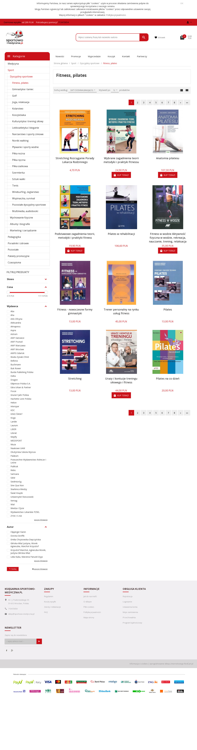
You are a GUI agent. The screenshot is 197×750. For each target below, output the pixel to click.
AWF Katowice (17, 338)
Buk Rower (16, 368)
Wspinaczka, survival (23, 198)
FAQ (46, 612)
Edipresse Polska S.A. (20, 383)
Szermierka (18, 172)
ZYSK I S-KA (16, 515)
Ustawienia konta (130, 607)
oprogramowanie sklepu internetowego (167, 663)
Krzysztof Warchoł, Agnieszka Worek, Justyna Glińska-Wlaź (28, 551)
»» (187, 102)
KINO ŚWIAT (17, 414)
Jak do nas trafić (90, 596)
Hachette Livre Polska (21, 398)
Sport (11, 70)
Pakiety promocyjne (18, 256)
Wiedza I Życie (17, 508)
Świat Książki (17, 493)
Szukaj (12, 569)
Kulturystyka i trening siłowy (27, 121)
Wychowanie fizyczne (21, 217)
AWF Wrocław (17, 349)
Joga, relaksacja (20, 102)
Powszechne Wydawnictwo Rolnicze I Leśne (28, 461)
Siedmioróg (16, 481)
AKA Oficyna (16, 318)
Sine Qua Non (17, 485)
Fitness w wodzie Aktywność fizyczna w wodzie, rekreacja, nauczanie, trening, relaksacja (167, 237)
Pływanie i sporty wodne (25, 147)
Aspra (13, 330)
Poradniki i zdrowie (18, 243)
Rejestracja (127, 596)
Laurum (14, 425)
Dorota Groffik (17, 535)
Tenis (15, 185)
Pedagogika (14, 236)
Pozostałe (13, 249)
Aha (12, 315)
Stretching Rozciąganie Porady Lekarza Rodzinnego (75, 160)
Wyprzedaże (94, 56)
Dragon (14, 379)
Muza (13, 444)
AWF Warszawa (18, 345)
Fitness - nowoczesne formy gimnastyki (74, 311)
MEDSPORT (16, 440)
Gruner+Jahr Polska (20, 395)
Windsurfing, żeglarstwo (25, 192)
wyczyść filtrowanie (40, 520)
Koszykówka (19, 115)
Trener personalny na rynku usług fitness (121, 311)
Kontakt (126, 56)
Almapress (16, 326)
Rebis (13, 470)
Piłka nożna (18, 153)
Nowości (60, 56)
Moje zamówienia (130, 612)
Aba (12, 311)
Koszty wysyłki (50, 601)
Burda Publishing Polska (22, 372)
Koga (13, 417)
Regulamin (48, 596)
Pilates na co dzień (167, 378)
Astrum (14, 334)
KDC (13, 410)
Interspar (15, 406)
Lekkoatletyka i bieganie (25, 127)
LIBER (13, 429)
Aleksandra (16, 322)
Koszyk (111, 56)
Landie (14, 421)
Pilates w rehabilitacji (121, 234)
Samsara (15, 474)
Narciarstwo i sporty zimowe (28, 134)
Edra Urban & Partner (21, 387)
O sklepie (87, 601)
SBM (13, 477)
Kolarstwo (17, 108)
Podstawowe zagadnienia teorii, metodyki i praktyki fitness (75, 235)
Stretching (75, 378)
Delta (13, 376)
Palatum (14, 455)
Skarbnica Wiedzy (19, 489)
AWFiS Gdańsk (17, 353)
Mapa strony (88, 617)
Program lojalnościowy (132, 622)
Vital (13, 504)
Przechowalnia (129, 617)
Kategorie (16, 56)
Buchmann (16, 364)
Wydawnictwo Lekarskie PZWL (25, 512)
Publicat (14, 466)
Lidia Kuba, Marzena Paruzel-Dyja (27, 556)
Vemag (14, 500)
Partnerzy (142, 56)
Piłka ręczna (18, 160)
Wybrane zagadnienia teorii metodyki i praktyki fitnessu (121, 160)
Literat (14, 433)
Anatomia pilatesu (167, 158)
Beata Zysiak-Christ (20, 357)
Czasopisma (14, 262)
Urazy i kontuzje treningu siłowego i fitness (121, 380)
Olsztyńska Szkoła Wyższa (23, 452)
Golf (14, 95)
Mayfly (14, 436)
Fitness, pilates (20, 82)
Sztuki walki (18, 179)
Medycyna (13, 63)
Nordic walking (20, 140)
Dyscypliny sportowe (21, 76)
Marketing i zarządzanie (23, 230)
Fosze (13, 391)
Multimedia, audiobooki (25, 211)
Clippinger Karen (18, 532)
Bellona (14, 360)
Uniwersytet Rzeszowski (22, 496)
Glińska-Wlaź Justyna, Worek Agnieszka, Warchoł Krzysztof (25, 545)
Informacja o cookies (139, 663)
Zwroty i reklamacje (52, 607)
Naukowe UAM (18, 448)
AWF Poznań (17, 341)
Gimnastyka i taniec (22, 89)
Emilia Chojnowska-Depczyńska (26, 539)
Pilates (167, 309)
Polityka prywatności (116, 15)
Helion (14, 402)
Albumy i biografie (20, 224)
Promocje (76, 56)
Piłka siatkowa (20, 166)
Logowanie (127, 601)
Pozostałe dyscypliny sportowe (29, 204)
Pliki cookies (88, 607)
